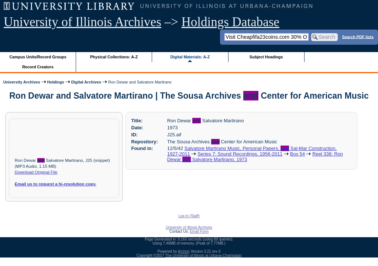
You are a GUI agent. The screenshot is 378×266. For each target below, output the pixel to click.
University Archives (21, 82)
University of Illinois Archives (82, 22)
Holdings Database (230, 22)
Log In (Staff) (189, 216)
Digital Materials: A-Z (190, 57)
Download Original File (36, 172)
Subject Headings (266, 57)
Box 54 (297, 154)
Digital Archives (86, 82)
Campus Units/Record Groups (38, 57)
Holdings (55, 82)
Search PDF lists (358, 36)
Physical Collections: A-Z (114, 57)
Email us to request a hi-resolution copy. (55, 184)
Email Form (199, 231)
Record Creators (38, 67)
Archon (184, 251)
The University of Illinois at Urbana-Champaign (203, 255)
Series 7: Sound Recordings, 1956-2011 (239, 154)
